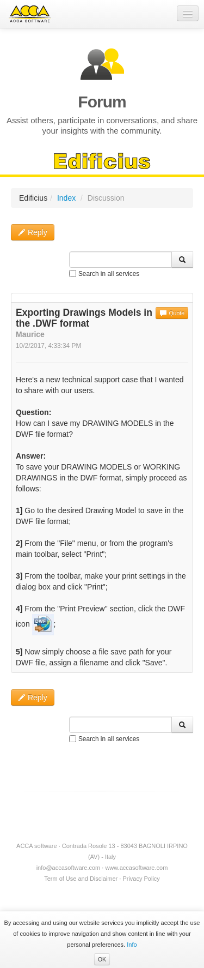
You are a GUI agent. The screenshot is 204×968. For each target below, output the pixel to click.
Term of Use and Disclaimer (81, 878)
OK (102, 959)
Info (132, 944)
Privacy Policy (140, 878)
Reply (32, 232)
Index (66, 198)
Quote (171, 313)
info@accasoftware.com (68, 867)
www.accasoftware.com (136, 867)
